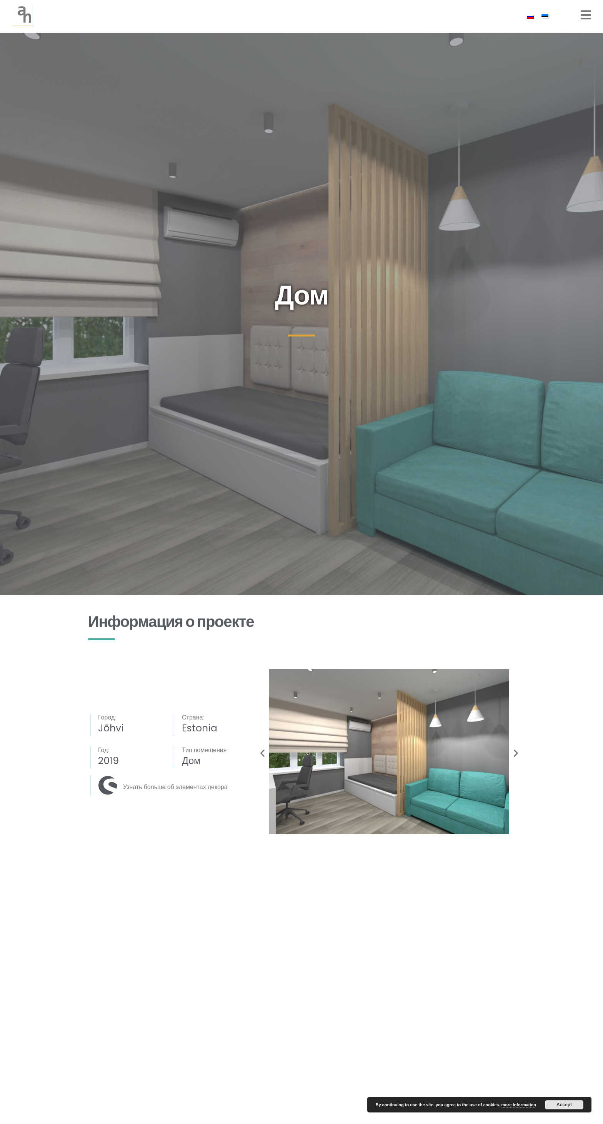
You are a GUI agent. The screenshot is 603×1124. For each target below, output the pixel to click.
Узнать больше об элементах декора (175, 787)
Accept (564, 1104)
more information (518, 1104)
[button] (262, 753)
